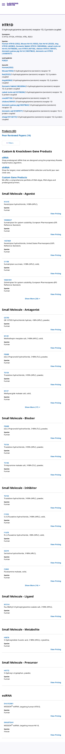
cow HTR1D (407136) (26, 48)
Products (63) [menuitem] (9, 130)
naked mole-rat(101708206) (13, 92)
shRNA (5, 167)
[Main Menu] (3, 4)
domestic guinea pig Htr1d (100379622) (18, 51)
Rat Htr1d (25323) (46, 43)
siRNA (5, 157)
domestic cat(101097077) (12, 111)
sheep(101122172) (9, 117)
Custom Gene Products (14, 177)
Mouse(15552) (8, 71)
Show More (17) (32, 407)
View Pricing (55, 213)
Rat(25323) (6, 74)
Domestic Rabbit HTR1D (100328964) (31, 46)
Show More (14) (32, 585)
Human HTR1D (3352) (11, 43)
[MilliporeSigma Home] (12, 4)
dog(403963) (7, 80)
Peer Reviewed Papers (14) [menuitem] (16, 135)
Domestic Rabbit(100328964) (14, 86)
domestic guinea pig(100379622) (16, 105)
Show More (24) (32, 298)
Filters (9, 143)
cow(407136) (7, 98)
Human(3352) (7, 67)
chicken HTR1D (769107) (46, 48)
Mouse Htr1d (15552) (29, 43)
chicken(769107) (9, 101)
